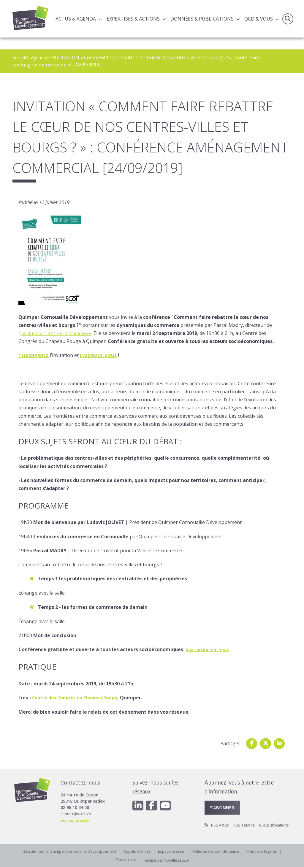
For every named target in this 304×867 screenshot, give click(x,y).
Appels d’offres (138, 850)
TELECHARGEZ (34, 355)
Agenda (41, 57)
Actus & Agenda (76, 19)
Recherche (287, 19)
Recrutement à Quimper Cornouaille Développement (65, 850)
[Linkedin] (138, 797)
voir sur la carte (76, 811)
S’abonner (223, 799)
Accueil (20, 57)
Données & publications (202, 19)
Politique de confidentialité (219, 850)
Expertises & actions (133, 19)
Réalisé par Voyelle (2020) (166, 859)
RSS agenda (246, 817)
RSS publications (220, 823)
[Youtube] (168, 797)
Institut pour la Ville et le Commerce (60, 333)
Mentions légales (268, 850)
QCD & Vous (258, 19)
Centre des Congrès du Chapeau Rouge (78, 697)
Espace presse (173, 850)
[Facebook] (153, 797)
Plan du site (124, 859)
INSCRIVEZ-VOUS (101, 355)
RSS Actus (220, 817)
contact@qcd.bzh (77, 804)
